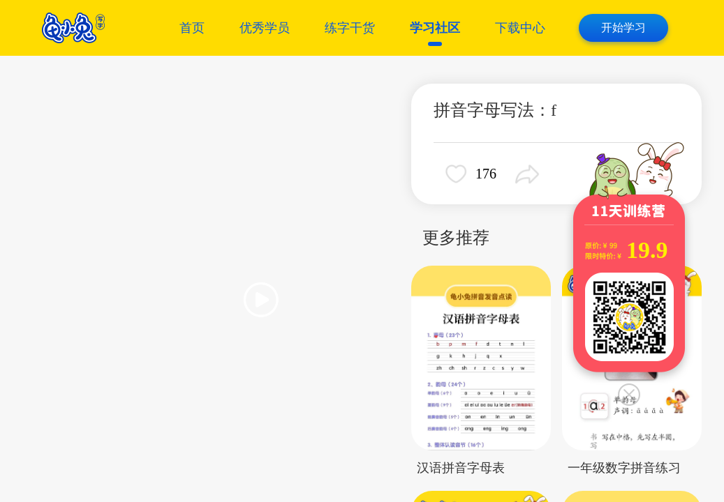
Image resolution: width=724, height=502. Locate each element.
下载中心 (520, 28)
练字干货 (350, 28)
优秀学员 (264, 28)
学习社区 (435, 28)
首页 (192, 28)
